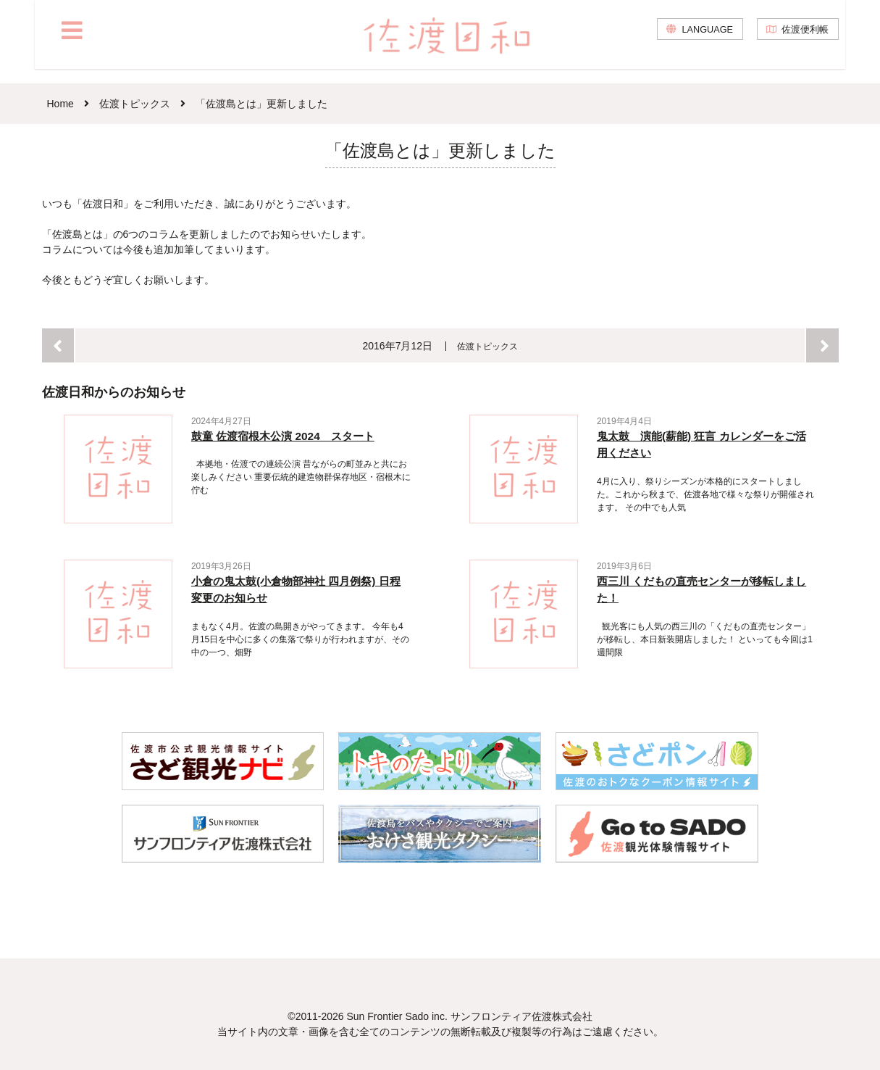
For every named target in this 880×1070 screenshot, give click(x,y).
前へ (58, 345)
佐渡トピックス (488, 346)
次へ (822, 345)
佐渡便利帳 (802, 43)
